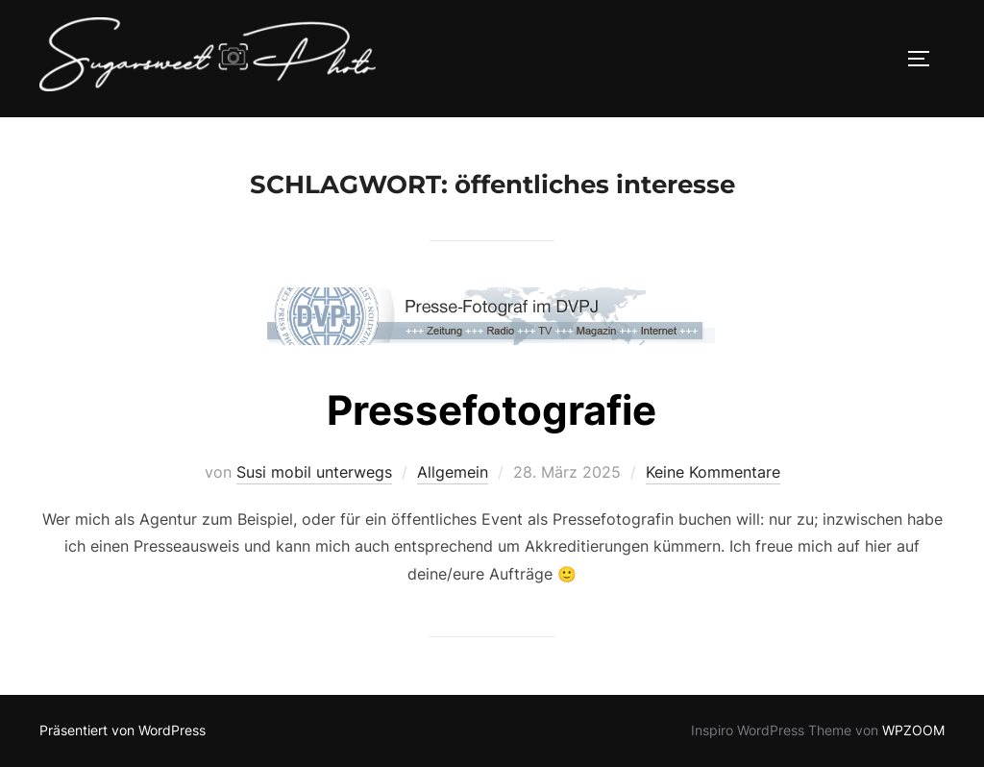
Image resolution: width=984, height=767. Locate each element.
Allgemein (452, 472)
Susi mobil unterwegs (314, 472)
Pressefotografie (491, 409)
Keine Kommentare (713, 472)
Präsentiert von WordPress (122, 730)
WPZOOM (913, 730)
